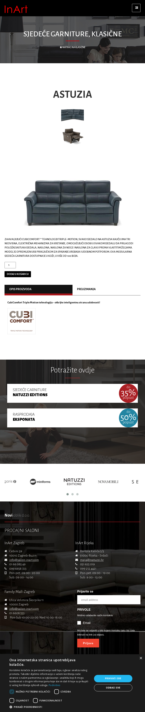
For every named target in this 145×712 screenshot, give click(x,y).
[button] (49, 707)
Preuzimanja (86, 289)
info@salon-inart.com (24, 560)
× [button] (140, 658)
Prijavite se (85, 591)
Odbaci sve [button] (113, 687)
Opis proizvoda (20, 289)
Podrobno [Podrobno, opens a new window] (54, 685)
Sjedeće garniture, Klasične (72, 34)
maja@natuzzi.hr (92, 560)
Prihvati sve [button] (113, 678)
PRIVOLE (83, 609)
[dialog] (72, 683)
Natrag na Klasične (72, 47)
